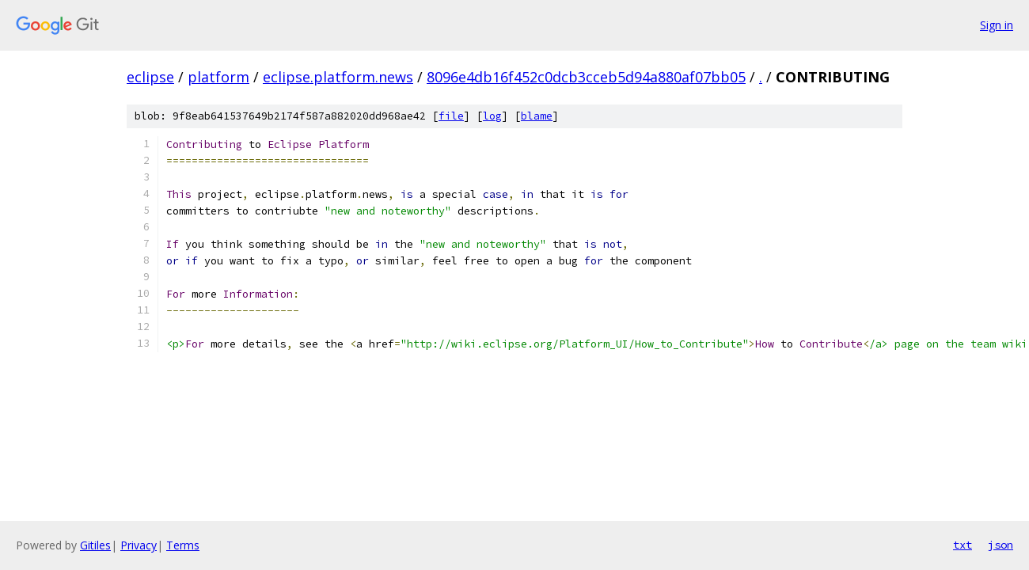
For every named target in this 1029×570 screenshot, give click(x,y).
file (451, 116)
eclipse (150, 76)
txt (962, 545)
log (492, 116)
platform (218, 76)
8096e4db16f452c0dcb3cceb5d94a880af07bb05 (586, 76)
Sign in (996, 24)
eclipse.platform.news (338, 76)
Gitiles (95, 545)
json (1000, 545)
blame (536, 116)
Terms (182, 545)
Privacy (138, 545)
